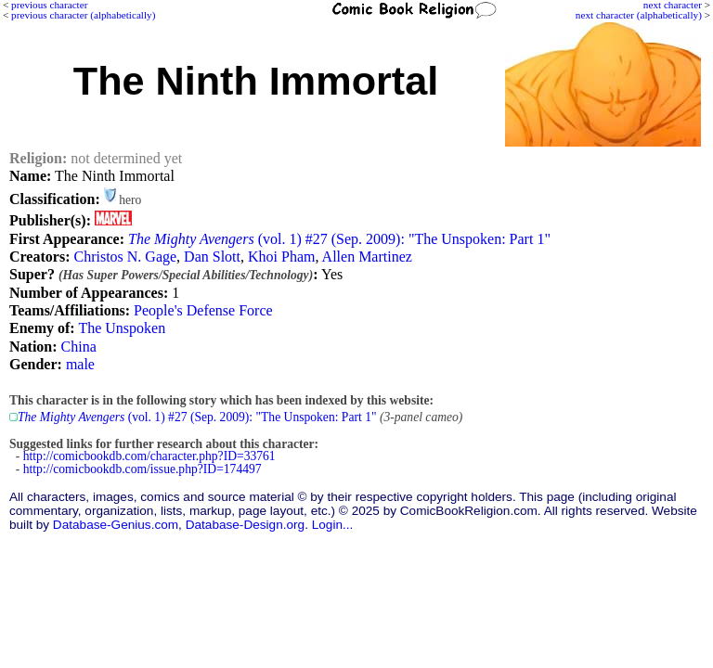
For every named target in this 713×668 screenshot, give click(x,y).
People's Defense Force (203, 310)
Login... (333, 525)
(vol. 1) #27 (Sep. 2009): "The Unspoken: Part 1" (339, 239)
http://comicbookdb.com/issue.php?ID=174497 (142, 469)
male (80, 364)
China (79, 346)
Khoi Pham (281, 256)
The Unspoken (121, 328)
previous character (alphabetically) (83, 14)
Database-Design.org (245, 525)
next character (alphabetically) (639, 14)
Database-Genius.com (115, 525)
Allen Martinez (367, 256)
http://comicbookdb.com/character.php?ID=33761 (149, 456)
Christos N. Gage (124, 256)
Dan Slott (212, 256)
